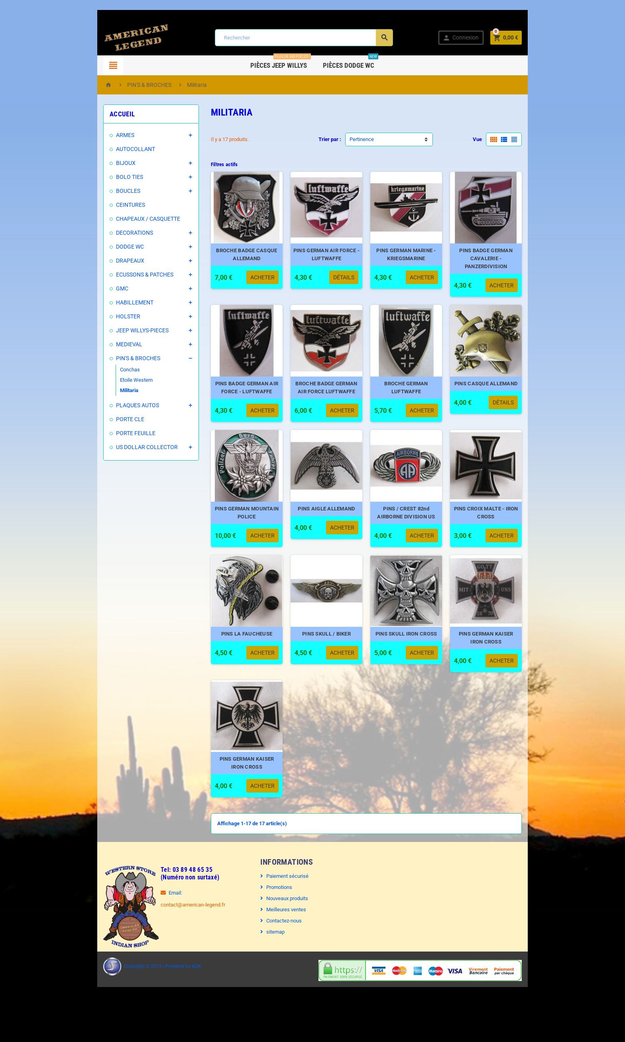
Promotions (274, 920)
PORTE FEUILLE (114, 433)
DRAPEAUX (108, 260)
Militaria (107, 390)
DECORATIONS (112, 233)
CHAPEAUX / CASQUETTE (126, 219)
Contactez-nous (278, 954)
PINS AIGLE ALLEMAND (327, 525)
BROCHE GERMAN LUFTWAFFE (416, 392)
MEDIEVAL (107, 344)
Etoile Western (114, 380)
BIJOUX (104, 163)
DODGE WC (108, 246)
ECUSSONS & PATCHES (122, 274)
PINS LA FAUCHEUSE (240, 658)
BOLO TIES (107, 177)
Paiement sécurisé (282, 909)
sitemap (270, 965)
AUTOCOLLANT (113, 149)
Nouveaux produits (282, 931)
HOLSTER (106, 316)
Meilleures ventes (281, 943)
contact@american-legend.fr (171, 938)
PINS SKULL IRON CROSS (416, 658)
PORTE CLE (108, 419)
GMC (100, 288)
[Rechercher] (303, 37)
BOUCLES (106, 191)
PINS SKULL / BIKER (328, 658)
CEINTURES (108, 205)
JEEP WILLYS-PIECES (120, 330)
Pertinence (362, 139)
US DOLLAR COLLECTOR (125, 447)
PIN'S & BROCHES (116, 358)
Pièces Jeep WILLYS (281, 62)
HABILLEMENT (113, 302)
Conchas (108, 370)
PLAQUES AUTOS (115, 405)
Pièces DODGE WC (351, 62)
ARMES (103, 135)
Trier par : (329, 139)
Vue (499, 139)
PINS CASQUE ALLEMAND (503, 392)
